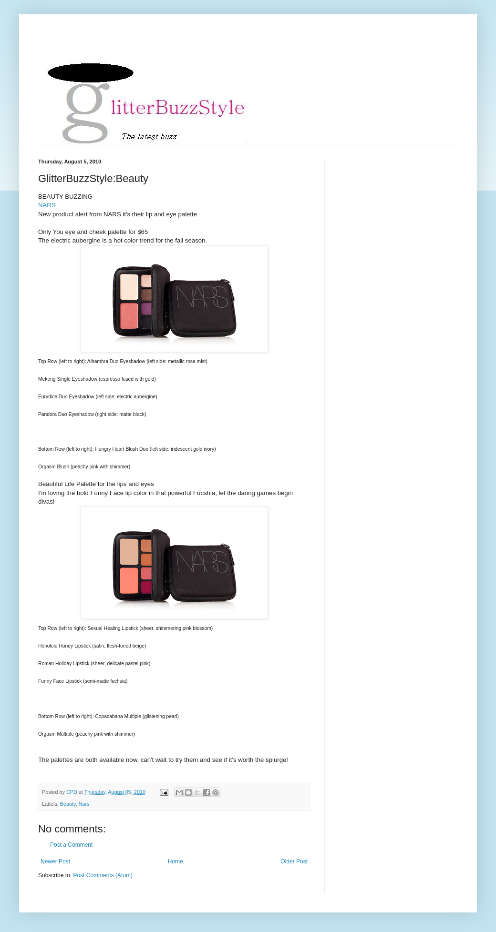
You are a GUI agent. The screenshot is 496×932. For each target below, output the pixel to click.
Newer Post (55, 861)
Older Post (294, 861)
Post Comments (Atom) (103, 875)
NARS (47, 205)
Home (175, 861)
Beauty (68, 804)
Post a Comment (71, 844)
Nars (84, 804)
